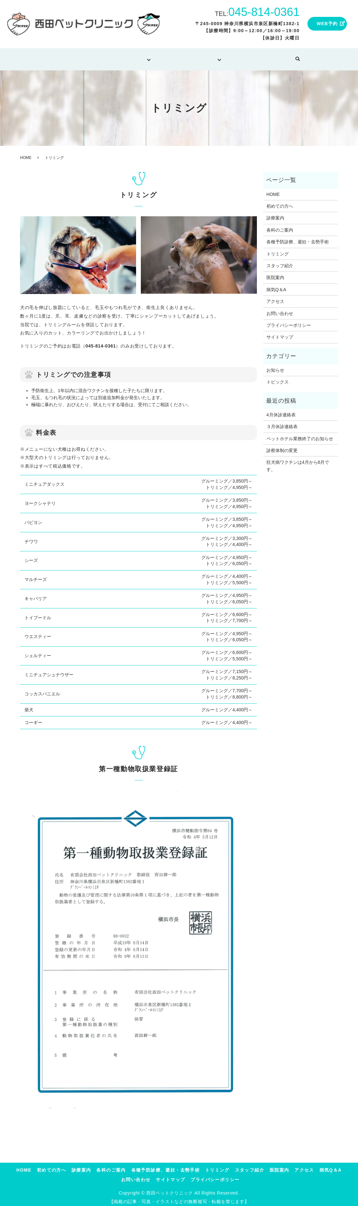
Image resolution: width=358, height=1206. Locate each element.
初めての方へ (80, 56)
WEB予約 (327, 23)
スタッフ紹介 (279, 261)
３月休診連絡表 (282, 422)
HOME (45, 56)
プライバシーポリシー (288, 321)
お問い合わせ (292, 56)
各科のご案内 (279, 225)
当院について (210, 56)
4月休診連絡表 (281, 410)
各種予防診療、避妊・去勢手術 (297, 237)
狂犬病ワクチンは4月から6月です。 (297, 462)
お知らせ (275, 366)
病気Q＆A (254, 56)
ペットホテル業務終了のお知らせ (299, 434)
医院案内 (275, 273)
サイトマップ (279, 332)
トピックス (277, 377)
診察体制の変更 (282, 446)
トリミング (169, 56)
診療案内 (275, 213)
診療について (124, 56)
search (320, 57)
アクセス (275, 297)
